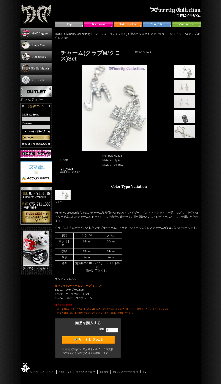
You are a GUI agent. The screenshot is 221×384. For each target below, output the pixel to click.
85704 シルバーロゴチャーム (73, 298)
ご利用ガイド (65, 372)
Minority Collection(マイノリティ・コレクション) (96, 34)
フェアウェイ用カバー (36, 252)
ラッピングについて (67, 278)
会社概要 (104, 372)
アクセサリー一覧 (161, 34)
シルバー (63, 196)
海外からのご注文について (126, 372)
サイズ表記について (85, 372)
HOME (59, 34)
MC (144, 372)
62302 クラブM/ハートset (72, 294)
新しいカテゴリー (32, 99)
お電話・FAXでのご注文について (36, 206)
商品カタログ (138, 34)
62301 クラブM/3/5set (70, 289)
